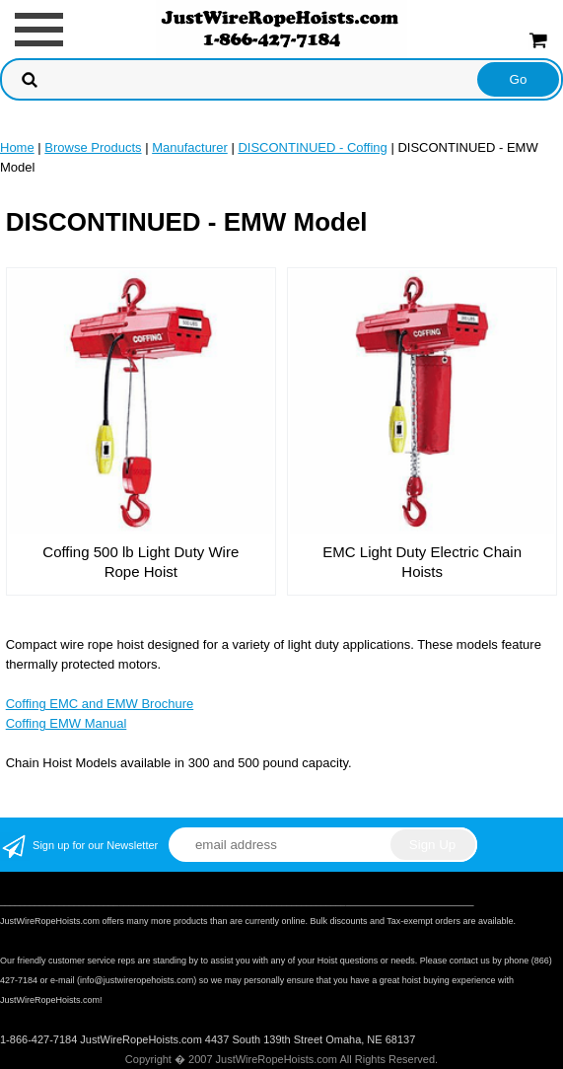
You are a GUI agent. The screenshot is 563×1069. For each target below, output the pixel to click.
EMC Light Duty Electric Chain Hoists (422, 561)
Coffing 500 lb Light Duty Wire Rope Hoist (140, 561)
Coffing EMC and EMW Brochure (100, 703)
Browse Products (92, 147)
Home (17, 147)
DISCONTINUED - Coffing (312, 147)
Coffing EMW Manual (66, 723)
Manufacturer (190, 147)
